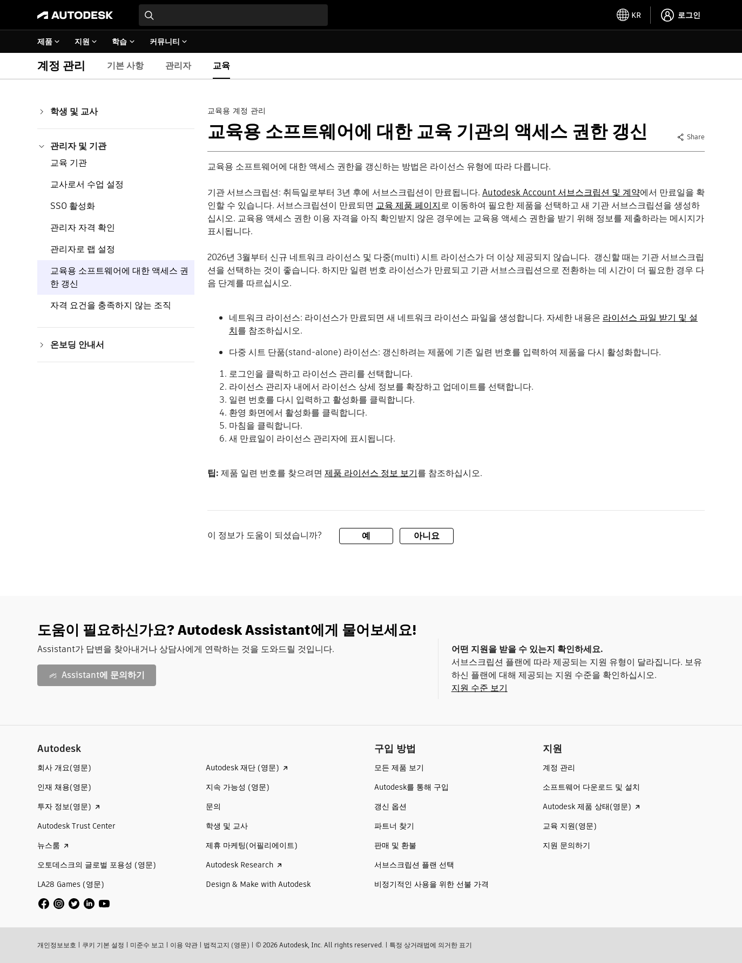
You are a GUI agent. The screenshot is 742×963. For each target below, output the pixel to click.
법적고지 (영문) (226, 945)
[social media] (74, 903)
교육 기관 (68, 163)
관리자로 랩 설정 (82, 249)
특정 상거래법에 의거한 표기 (430, 945)
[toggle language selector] (629, 15)
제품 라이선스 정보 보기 (371, 473)
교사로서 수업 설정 (87, 184)
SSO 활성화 (72, 206)
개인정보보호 (56, 945)
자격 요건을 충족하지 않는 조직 (110, 305)
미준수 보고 (147, 945)
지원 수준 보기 (479, 688)
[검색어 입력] (233, 15)
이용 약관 (184, 945)
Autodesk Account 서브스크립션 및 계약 (561, 192)
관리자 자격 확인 (82, 227)
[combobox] (233, 15)
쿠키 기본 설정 (103, 945)
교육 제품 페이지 (408, 205)
